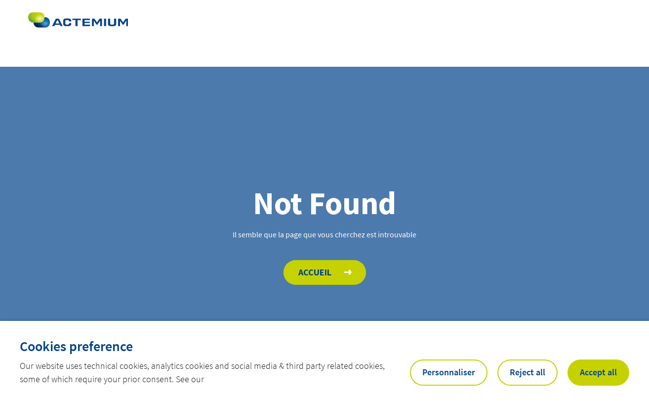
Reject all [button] (527, 372)
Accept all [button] (598, 372)
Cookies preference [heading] (76, 346)
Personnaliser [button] (448, 372)
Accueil (314, 272)
